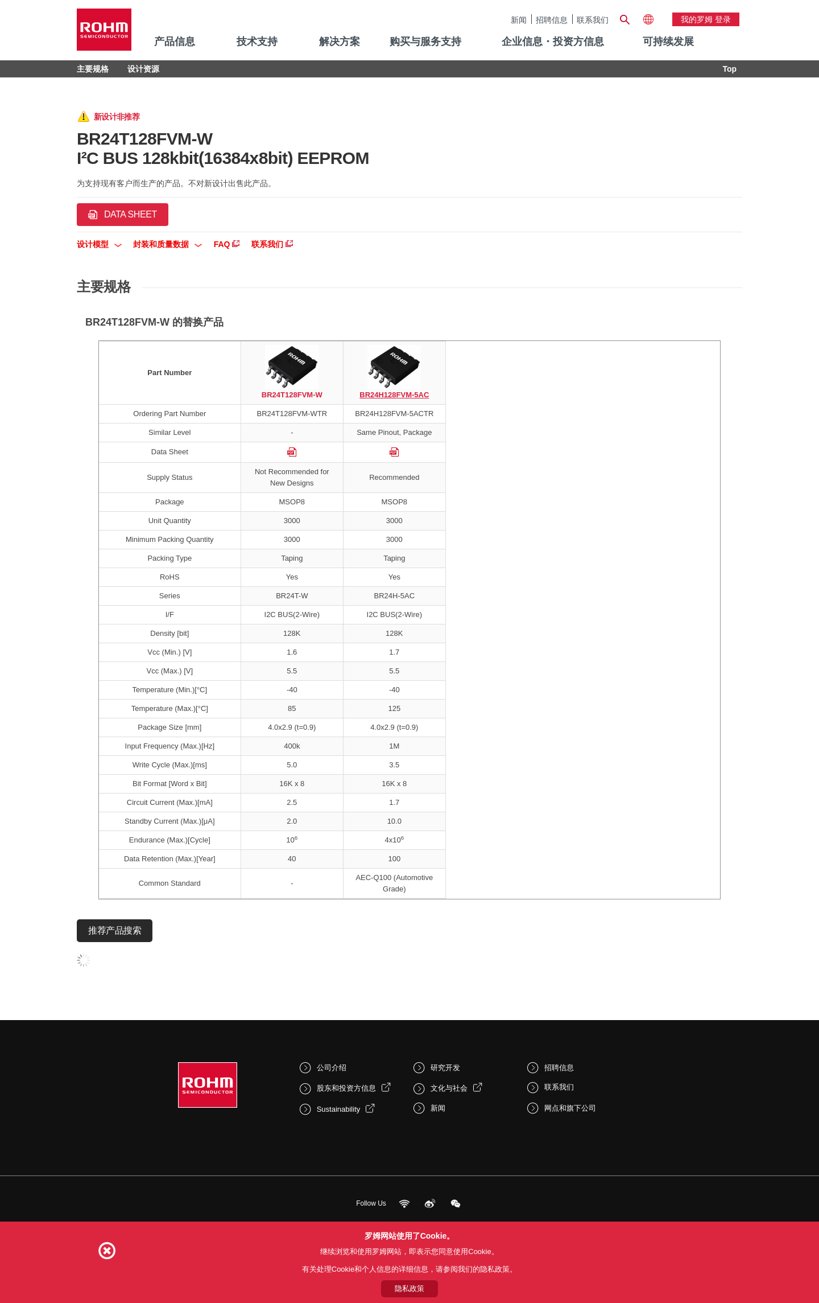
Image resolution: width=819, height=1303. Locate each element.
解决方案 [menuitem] (339, 41)
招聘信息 (552, 19)
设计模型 (99, 244)
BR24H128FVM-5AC (394, 395)
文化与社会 (449, 1088)
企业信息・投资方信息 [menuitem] (553, 41)
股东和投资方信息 (346, 1088)
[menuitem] (668, 42)
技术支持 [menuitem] (257, 41)
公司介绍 (331, 1067)
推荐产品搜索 (114, 930)
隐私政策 (409, 1288)
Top (729, 68)
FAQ (227, 244)
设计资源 (143, 68)
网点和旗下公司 (570, 1108)
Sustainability (339, 1109)
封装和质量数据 (167, 244)
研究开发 (445, 1067)
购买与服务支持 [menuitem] (425, 41)
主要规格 (93, 68)
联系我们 (593, 19)
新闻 (519, 19)
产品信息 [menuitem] (174, 41)
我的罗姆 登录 (706, 19)
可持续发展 (668, 41)
